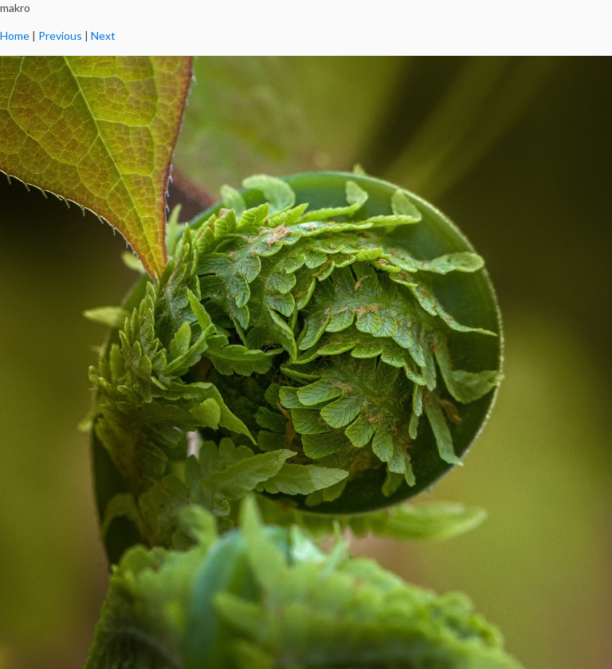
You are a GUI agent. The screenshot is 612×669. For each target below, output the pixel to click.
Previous (60, 35)
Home (14, 35)
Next (103, 35)
